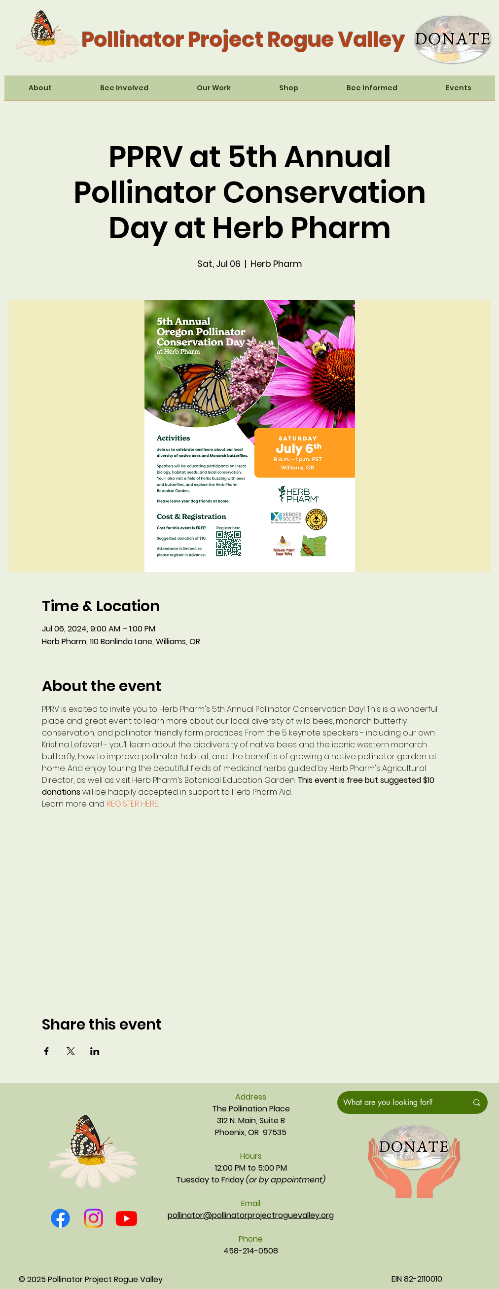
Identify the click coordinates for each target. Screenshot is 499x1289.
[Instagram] (93, 1218)
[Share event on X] (70, 1051)
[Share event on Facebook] (46, 1051)
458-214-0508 (250, 1250)
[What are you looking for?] (398, 1102)
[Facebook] (60, 1218)
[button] (40, 91)
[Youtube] (126, 1218)
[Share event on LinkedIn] (95, 1051)
